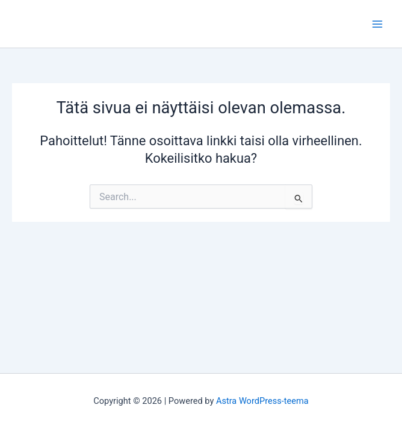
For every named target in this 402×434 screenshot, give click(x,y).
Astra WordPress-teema (262, 400)
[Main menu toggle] (377, 24)
